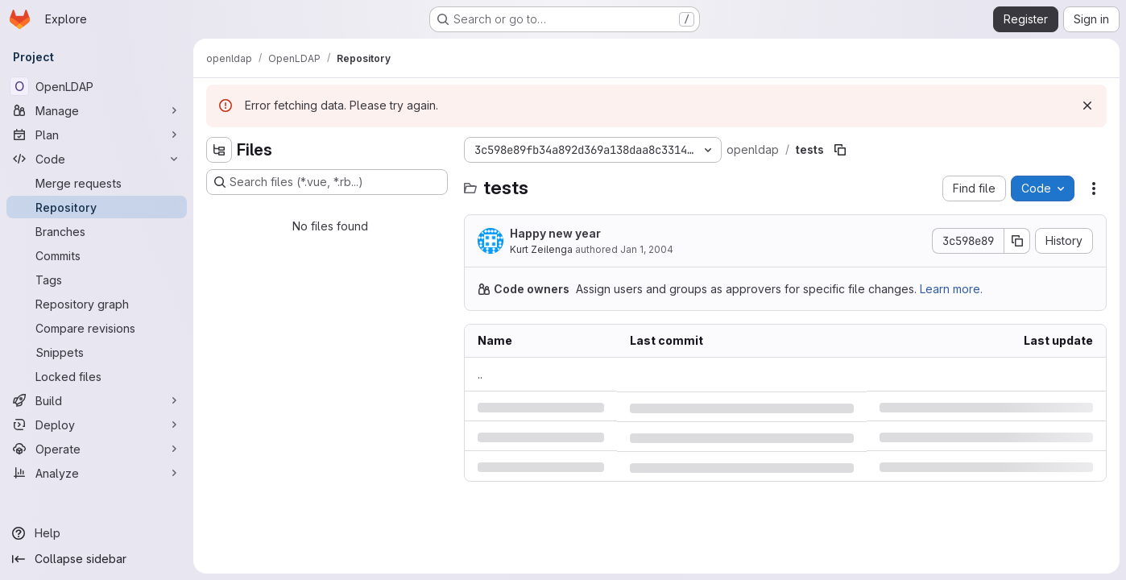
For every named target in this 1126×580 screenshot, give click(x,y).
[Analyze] (96, 473)
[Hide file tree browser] (219, 150)
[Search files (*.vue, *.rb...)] (327, 182)
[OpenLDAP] (96, 86)
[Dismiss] (1087, 105)
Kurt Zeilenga (541, 249)
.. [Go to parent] (480, 374)
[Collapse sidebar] (96, 559)
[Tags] (96, 279)
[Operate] (96, 448)
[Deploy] (96, 424)
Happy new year (555, 233)
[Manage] (96, 110)
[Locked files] (96, 376)
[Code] (96, 158)
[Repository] (96, 207)
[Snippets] (96, 352)
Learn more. (951, 289)
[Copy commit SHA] (1017, 241)
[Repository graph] (96, 303)
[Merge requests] (96, 183)
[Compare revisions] (96, 328)
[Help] (96, 533)
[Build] (96, 400)
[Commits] (96, 255)
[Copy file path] (840, 150)
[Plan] (96, 134)
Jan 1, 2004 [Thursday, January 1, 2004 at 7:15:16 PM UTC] (646, 249)
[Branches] (96, 231)
